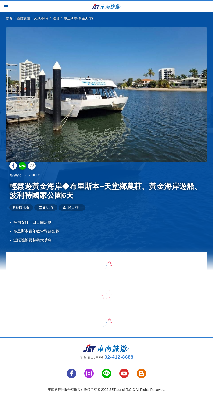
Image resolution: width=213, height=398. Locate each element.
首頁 (9, 18)
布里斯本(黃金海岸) (78, 18)
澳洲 (56, 18)
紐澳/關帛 (41, 18)
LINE (22, 165)
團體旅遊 (23, 18)
